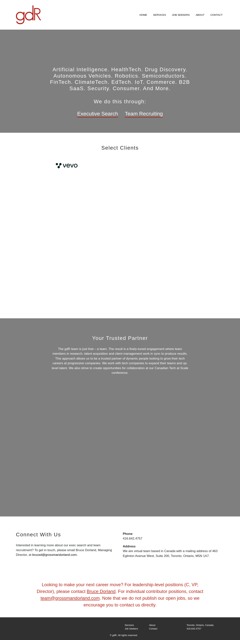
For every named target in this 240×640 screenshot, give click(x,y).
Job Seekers (181, 14)
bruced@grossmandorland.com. (55, 555)
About (200, 14)
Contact (216, 14)
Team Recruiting (144, 114)
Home (143, 14)
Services (159, 14)
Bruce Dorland (101, 591)
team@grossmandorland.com (70, 598)
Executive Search (97, 114)
